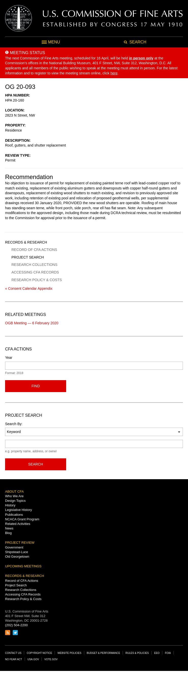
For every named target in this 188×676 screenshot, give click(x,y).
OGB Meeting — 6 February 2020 (31, 323)
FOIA (168, 653)
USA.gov (33, 659)
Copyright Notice (39, 653)
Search (35, 464)
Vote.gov (50, 659)
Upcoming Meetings (23, 566)
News (9, 528)
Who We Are (14, 496)
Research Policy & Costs (36, 280)
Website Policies (69, 653)
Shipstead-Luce (16, 552)
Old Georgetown (17, 556)
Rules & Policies (137, 653)
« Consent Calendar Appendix (28, 288)
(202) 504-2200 (16, 625)
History (10, 505)
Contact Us (13, 653)
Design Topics (15, 501)
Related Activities (17, 524)
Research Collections (34, 265)
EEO (157, 653)
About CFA (14, 491)
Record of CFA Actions (34, 250)
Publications (14, 515)
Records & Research (26, 242)
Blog (8, 533)
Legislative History (18, 510)
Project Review (19, 542)
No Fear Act (13, 659)
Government (14, 547)
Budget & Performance (103, 653)
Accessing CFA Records (35, 272)
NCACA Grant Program (22, 519)
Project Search (27, 257)
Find (36, 386)
